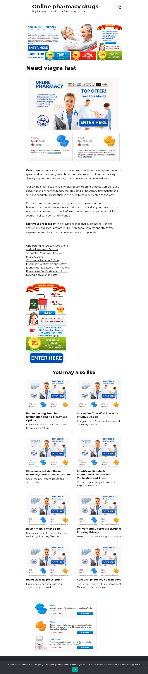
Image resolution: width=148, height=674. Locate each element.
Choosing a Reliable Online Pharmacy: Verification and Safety (48, 473)
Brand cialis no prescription (44, 579)
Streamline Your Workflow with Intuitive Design (97, 415)
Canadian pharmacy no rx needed (99, 579)
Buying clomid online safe (41, 275)
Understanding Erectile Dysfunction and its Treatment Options (46, 417)
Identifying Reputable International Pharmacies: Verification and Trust (94, 474)
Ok (74, 669)
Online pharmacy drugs (65, 6)
